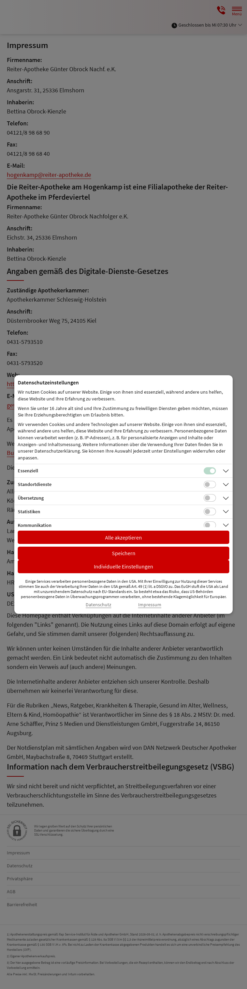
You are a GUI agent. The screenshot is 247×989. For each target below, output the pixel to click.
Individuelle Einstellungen (123, 566)
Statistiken (29, 511)
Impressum (149, 605)
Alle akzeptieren (123, 537)
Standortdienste (35, 484)
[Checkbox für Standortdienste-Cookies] (210, 484)
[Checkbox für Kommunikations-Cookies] (210, 525)
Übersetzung (31, 498)
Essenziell (28, 471)
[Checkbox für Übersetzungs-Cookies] (210, 498)
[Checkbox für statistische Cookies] (210, 511)
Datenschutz (98, 605)
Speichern (123, 553)
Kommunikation (35, 525)
